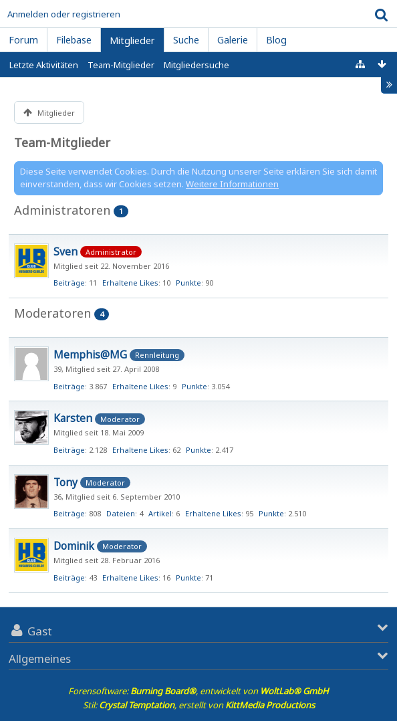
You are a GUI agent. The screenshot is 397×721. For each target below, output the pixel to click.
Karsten (72, 418)
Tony (65, 482)
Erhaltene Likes (130, 283)
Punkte (188, 283)
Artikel (160, 513)
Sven (65, 251)
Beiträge (69, 283)
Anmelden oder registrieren (63, 14)
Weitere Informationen (232, 184)
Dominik (73, 545)
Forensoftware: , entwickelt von (198, 691)
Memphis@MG (90, 354)
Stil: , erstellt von (199, 705)
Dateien (120, 513)
